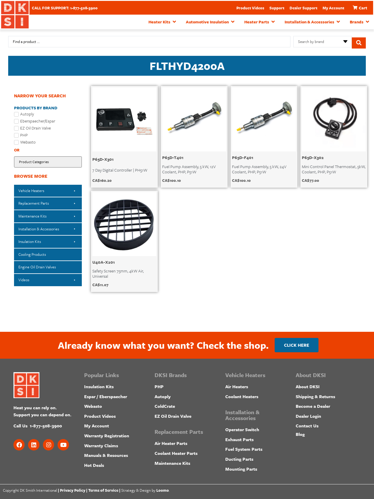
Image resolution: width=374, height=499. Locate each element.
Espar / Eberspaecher (105, 394)
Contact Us (307, 424)
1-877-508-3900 (46, 424)
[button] (163, 21)
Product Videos (250, 8)
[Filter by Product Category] (48, 159)
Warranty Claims (101, 444)
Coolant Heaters (241, 394)
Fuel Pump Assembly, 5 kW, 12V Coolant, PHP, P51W (189, 166)
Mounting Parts (241, 467)
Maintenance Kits (172, 461)
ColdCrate (165, 404)
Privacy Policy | (73, 489)
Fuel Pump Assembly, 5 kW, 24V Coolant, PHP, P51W (259, 166)
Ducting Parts (239, 457)
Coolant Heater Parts (176, 451)
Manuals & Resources (106, 453)
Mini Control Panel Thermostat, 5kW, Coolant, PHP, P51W (334, 166)
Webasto (93, 404)
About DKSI (308, 385)
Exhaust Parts (239, 437)
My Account (333, 8)
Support (276, 8)
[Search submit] (359, 40)
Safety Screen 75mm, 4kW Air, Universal (118, 270)
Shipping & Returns (315, 394)
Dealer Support (303, 8)
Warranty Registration (106, 434)
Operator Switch (242, 428)
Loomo (162, 489)
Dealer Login (308, 414)
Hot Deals (94, 463)
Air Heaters (236, 385)
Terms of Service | (104, 489)
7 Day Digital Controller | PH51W (119, 167)
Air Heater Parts (171, 441)
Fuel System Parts (243, 447)
